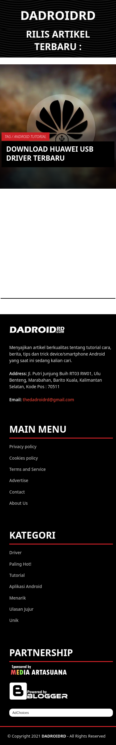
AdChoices (20, 713)
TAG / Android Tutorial (25, 136)
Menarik (17, 598)
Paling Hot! (20, 564)
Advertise (18, 480)
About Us (18, 503)
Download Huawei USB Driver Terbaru (49, 153)
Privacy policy (23, 446)
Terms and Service (27, 469)
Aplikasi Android (25, 586)
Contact (17, 492)
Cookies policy (23, 458)
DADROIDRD (58, 15)
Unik (14, 620)
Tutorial (17, 575)
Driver (15, 552)
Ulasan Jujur (21, 609)
